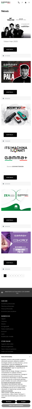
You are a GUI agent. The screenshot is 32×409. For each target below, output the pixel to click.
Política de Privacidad (7, 351)
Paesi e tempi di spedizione (8, 349)
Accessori (4, 331)
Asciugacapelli (5, 326)
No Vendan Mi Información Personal (10, 382)
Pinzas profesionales (7, 309)
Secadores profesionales (8, 304)
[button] (29, 356)
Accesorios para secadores (8, 311)
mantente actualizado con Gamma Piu (15, 292)
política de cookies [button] (6, 369)
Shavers (3, 324)
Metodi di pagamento (7, 346)
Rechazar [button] (8, 401)
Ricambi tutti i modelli (7, 336)
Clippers (3, 319)
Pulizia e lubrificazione (7, 329)
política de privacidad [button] (7, 391)
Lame (2, 334)
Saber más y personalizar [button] (16, 405)
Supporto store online (7, 344)
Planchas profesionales (7, 306)
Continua (10, 49)
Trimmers (4, 321)
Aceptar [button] (23, 401)
